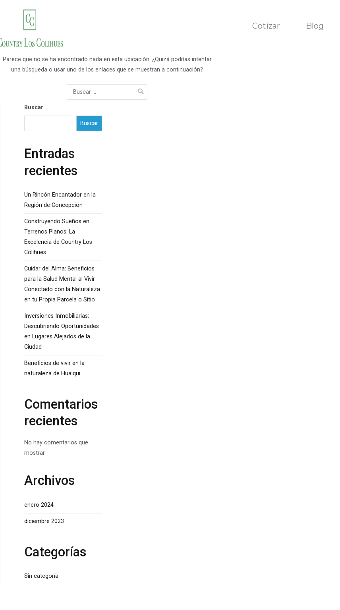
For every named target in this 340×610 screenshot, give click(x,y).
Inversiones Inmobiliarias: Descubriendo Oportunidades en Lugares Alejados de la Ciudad (61, 331)
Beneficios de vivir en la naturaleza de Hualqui (54, 368)
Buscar (33, 107)
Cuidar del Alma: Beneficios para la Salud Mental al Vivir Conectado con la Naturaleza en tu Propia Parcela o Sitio (62, 284)
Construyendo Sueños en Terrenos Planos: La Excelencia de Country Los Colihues (58, 237)
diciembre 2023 (44, 521)
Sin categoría (41, 576)
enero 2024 (39, 505)
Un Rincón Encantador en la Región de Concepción (60, 199)
